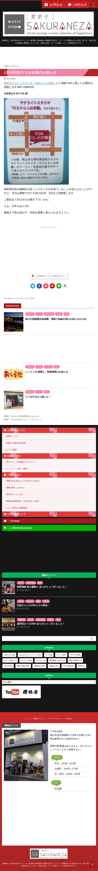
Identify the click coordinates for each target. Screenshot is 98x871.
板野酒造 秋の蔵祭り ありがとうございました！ (42, 587)
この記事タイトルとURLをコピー (49, 276)
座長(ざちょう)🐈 (14, 494)
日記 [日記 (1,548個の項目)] (8, 666)
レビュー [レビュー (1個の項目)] (40, 660)
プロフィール (14, 475)
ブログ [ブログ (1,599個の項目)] (75, 655)
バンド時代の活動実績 (16, 508)
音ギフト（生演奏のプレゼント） (22, 462)
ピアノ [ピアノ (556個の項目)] (61, 655)
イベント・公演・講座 (16, 469)
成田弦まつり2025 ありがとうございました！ (41, 623)
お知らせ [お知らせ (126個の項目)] (9, 655)
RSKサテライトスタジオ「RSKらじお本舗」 (30, 83)
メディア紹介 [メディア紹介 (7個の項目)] (10, 660)
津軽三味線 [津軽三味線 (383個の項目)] (23, 666)
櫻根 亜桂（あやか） (16, 488)
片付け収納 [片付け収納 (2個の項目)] (68, 666)
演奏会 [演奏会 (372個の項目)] (54, 666)
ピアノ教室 (11, 450)
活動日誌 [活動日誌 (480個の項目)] (39, 666)
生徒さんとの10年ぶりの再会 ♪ (33, 605)
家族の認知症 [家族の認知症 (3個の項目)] (75, 660)
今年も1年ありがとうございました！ (27, 419)
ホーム (27, 719)
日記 (21, 298)
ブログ (16, 298)
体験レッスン (12, 436)
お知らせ (9, 298)
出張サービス (14, 456)
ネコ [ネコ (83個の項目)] (48, 655)
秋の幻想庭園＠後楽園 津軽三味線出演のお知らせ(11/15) (55, 319)
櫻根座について (38, 719)
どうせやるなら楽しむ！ (38, 397)
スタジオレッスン (16, 430)
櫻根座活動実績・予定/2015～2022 (22, 501)
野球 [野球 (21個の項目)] (81, 666)
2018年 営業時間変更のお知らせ (25, 416)
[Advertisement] (49, 55)
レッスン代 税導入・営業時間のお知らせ (46, 372)
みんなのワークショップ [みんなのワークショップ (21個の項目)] (30, 655)
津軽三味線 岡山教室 (16, 443)
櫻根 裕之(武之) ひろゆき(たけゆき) (22, 481)
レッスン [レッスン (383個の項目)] (26, 660)
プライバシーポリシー (55, 719)
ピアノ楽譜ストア (16, 514)
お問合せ (69, 719)
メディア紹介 (29, 298)
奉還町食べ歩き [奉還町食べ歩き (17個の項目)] (57, 660)
